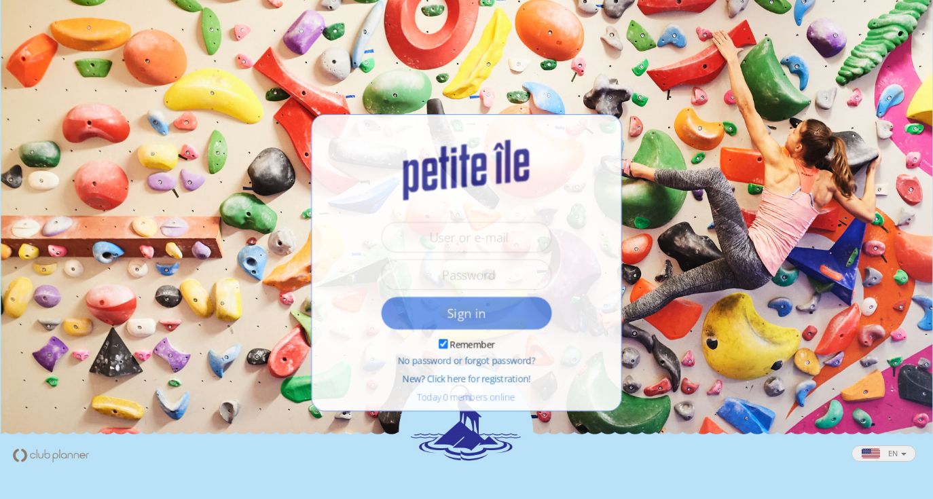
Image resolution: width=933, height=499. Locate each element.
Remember (472, 345)
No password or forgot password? (466, 361)
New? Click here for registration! (466, 379)
